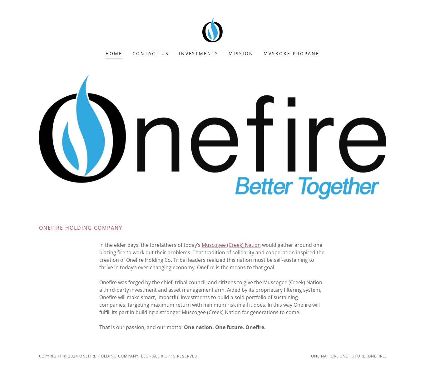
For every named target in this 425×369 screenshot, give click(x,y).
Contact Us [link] (150, 53)
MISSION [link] (241, 53)
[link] (212, 29)
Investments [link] (199, 53)
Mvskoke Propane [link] (291, 53)
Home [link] (114, 53)
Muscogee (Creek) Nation (231, 245)
